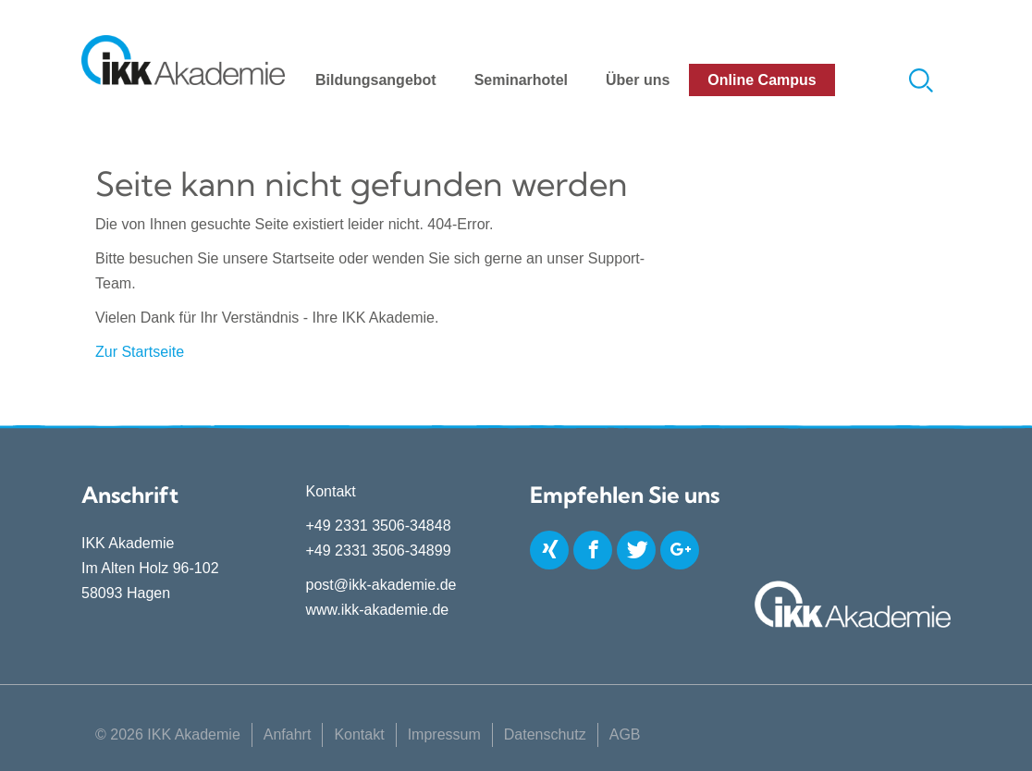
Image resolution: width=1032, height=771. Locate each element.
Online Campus (761, 80)
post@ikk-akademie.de (381, 585)
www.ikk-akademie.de (377, 610)
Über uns (638, 80)
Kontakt (359, 734)
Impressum (444, 734)
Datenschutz (545, 734)
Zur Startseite (139, 352)
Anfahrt (288, 734)
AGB (625, 734)
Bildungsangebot (375, 80)
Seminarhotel (521, 80)
